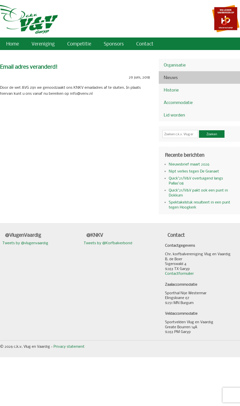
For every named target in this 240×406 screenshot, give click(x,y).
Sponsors (114, 43)
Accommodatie (178, 102)
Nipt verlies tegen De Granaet (194, 171)
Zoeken (211, 134)
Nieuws (171, 77)
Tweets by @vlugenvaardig (25, 242)
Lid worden (174, 115)
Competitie (79, 43)
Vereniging (43, 43)
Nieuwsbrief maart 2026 (189, 164)
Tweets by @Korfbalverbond (108, 242)
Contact (145, 43)
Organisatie (175, 65)
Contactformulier (179, 273)
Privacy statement (69, 346)
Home (12, 43)
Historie (171, 90)
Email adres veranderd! (29, 66)
